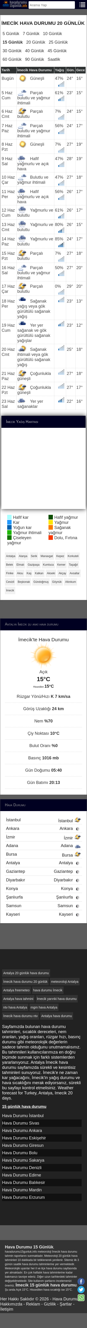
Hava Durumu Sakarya (23, 1160)
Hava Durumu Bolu (19, 1153)
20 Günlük (35, 42)
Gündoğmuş (40, 581)
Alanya (23, 556)
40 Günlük (34, 50)
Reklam (33, 1304)
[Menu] (82, 4)
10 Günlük (52, 33)
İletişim (6, 1309)
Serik (34, 556)
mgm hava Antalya (44, 1007)
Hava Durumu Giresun (23, 1145)
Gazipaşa (33, 564)
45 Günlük (57, 50)
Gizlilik (50, 1304)
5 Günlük (11, 33)
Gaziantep (43, 871)
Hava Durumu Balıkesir (23, 1182)
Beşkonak (24, 581)
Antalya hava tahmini (18, 999)
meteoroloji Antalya (64, 981)
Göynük (56, 581)
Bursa (43, 854)
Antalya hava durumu (56, 1016)
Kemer (61, 564)
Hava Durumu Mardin (22, 1190)
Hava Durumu (65, 1299)
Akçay (62, 573)
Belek (9, 564)
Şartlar (66, 1304)
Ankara (43, 828)
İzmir (43, 837)
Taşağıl (73, 564)
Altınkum (70, 581)
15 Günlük (13, 42)
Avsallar (74, 573)
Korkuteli (73, 556)
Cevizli (10, 581)
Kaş (29, 573)
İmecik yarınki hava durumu (57, 999)
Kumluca (48, 564)
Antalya (10, 556)
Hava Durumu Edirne (21, 1175)
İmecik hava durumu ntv (20, 1016)
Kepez (60, 556)
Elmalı (20, 564)
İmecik (10, 590)
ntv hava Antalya (15, 1007)
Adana (43, 846)
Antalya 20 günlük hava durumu (26, 973)
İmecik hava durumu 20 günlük (25, 981)
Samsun (43, 906)
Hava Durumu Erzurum (23, 1197)
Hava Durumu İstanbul (23, 1115)
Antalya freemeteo (16, 990)
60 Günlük (12, 59)
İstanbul (43, 820)
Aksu (20, 573)
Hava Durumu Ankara (22, 1130)
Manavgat (47, 556)
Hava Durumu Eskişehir (24, 1138)
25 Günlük (58, 42)
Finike (9, 573)
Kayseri (43, 914)
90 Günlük (34, 59)
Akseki (51, 573)
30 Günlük (12, 50)
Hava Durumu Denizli (22, 1167)
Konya (43, 889)
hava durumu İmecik (47, 990)
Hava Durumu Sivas (20, 1123)
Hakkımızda (11, 1304)
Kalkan (39, 573)
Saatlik (54, 59)
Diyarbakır (43, 880)
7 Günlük (31, 33)
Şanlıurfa (43, 897)
